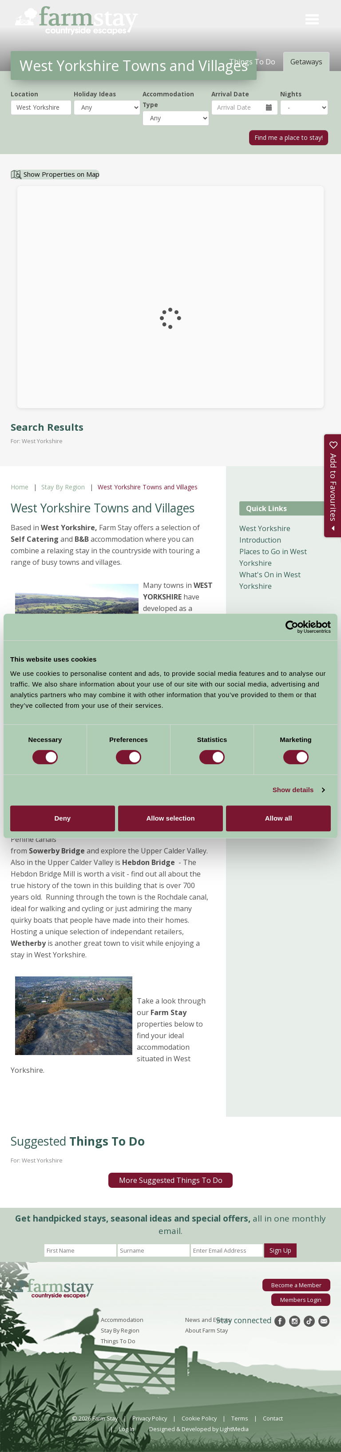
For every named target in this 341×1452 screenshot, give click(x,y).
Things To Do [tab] (252, 62)
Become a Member (296, 1285)
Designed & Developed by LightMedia (199, 1429)
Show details (293, 789)
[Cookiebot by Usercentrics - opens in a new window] (292, 627)
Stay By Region (63, 487)
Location (24, 94)
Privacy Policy (149, 1418)
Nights (290, 94)
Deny (62, 818)
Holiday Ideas (95, 94)
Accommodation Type (168, 99)
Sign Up (280, 1250)
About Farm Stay (206, 1330)
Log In (127, 1429)
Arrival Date (230, 94)
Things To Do (118, 1341)
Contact (273, 1418)
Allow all (278, 818)
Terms (239, 1418)
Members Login (300, 1300)
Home (19, 487)
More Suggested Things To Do (170, 1180)
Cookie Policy (199, 1418)
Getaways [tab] (306, 62)
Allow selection (170, 818)
